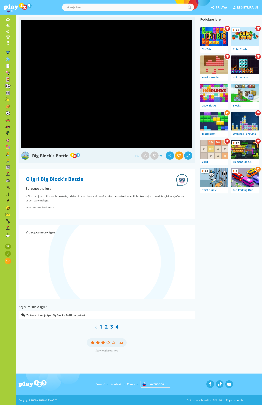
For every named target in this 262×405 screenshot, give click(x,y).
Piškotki (217, 400)
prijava (219, 7)
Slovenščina (153, 384)
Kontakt (116, 384)
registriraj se (245, 7)
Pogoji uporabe (235, 400)
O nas (131, 384)
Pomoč (100, 384)
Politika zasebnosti (198, 400)
